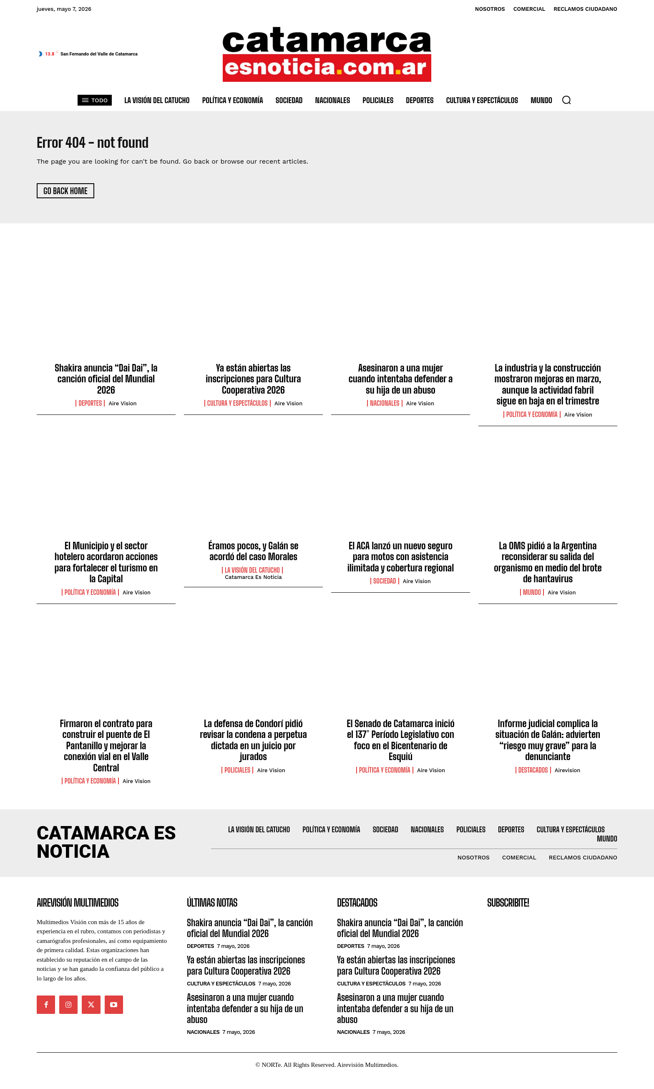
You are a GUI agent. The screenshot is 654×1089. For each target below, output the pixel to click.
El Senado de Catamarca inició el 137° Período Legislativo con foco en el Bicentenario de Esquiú (401, 744)
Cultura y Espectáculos (237, 407)
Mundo (532, 596)
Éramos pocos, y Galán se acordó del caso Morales (254, 555)
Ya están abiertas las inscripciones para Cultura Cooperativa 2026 (253, 383)
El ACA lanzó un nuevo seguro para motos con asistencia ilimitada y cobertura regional (400, 561)
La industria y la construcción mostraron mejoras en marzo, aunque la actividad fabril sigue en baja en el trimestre (547, 388)
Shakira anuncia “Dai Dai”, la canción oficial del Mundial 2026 (106, 383)
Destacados (533, 774)
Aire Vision (122, 407)
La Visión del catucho (252, 574)
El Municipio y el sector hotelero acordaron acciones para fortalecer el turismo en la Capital (106, 566)
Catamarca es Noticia (253, 581)
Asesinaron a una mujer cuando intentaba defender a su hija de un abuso (401, 383)
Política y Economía (532, 418)
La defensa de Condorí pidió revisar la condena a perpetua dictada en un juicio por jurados (253, 744)
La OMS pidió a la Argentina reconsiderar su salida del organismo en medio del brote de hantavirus (547, 566)
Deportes (90, 407)
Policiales (237, 774)
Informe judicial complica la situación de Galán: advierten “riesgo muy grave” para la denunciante (548, 744)
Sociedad (384, 585)
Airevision (568, 774)
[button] (566, 100)
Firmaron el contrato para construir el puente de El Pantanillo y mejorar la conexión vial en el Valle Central (106, 750)
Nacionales (385, 407)
